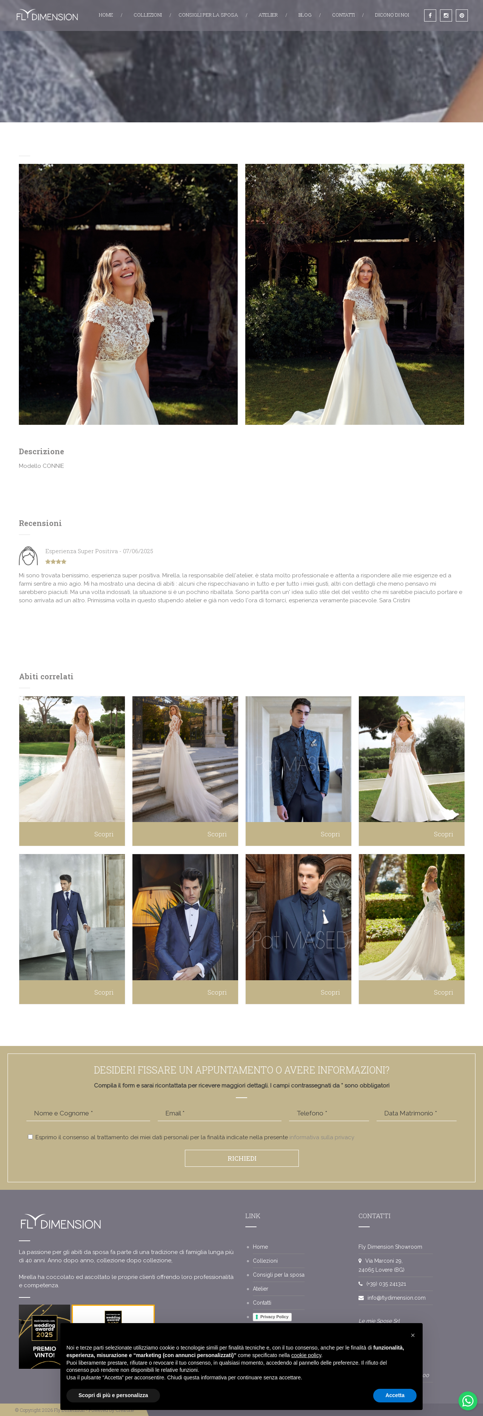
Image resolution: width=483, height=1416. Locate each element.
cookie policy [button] (306, 1355)
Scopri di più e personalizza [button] (113, 1395)
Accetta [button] (395, 1395)
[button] (413, 1335)
